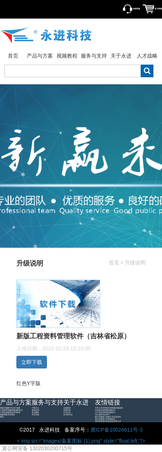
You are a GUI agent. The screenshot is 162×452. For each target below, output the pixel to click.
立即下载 (31, 362)
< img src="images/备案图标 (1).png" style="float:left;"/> (73, 441)
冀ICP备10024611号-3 (116, 430)
